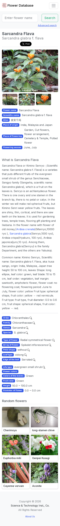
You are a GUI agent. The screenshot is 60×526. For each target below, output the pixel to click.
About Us (30, 516)
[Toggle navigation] (53, 5)
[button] (10, 99)
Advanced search (47, 25)
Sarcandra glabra (20, 233)
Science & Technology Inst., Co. (30, 505)
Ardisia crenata (25, 229)
